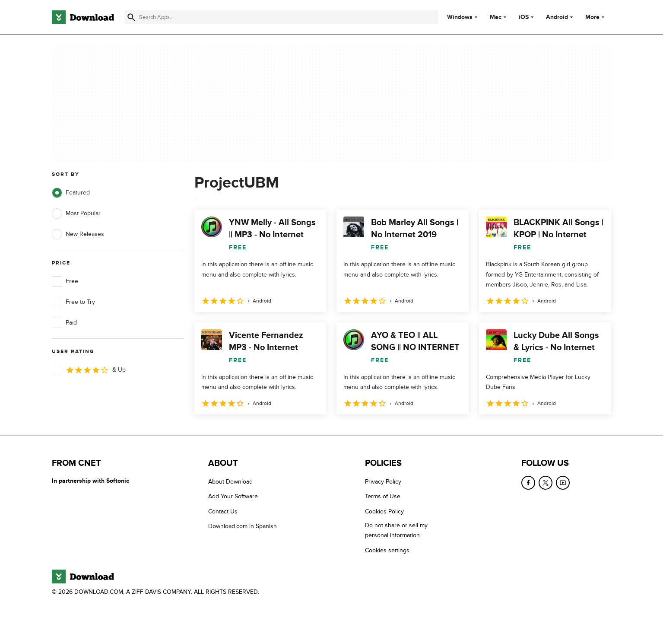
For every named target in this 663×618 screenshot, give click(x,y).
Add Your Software (233, 496)
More (595, 17)
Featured (71, 193)
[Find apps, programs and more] (281, 17)
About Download (230, 481)
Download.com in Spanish (242, 526)
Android (557, 17)
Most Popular (76, 213)
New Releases (78, 234)
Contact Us (223, 511)
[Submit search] (131, 17)
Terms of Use (382, 496)
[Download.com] (83, 17)
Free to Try (73, 302)
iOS (524, 17)
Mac (495, 17)
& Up (89, 370)
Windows (460, 17)
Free (65, 281)
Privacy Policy (383, 481)
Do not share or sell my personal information (396, 530)
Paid (64, 323)
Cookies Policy (384, 511)
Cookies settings (387, 550)
